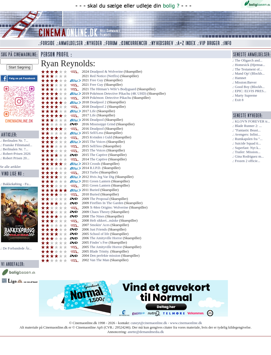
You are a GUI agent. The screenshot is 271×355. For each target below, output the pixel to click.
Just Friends (98, 229)
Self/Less (96, 133)
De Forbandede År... (17, 248)
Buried (95, 190)
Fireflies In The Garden (106, 203)
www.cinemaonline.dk (186, 323)
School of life (99, 234)
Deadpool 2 (98, 102)
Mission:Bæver (246, 82)
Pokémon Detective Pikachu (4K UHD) (118, 94)
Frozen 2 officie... (247, 161)
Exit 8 (239, 100)
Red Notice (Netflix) (104, 76)
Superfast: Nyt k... (248, 148)
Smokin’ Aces (100, 225)
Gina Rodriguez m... (249, 156)
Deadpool (97, 120)
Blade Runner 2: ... (248, 126)
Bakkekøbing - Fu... (17, 184)
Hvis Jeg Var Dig (102, 177)
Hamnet (240, 78)
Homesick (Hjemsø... (250, 65)
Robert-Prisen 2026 (17, 154)
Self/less (96, 146)
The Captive (98, 155)
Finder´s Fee (99, 242)
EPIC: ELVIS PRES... (250, 91)
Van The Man (99, 260)
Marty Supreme (246, 95)
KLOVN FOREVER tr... (252, 121)
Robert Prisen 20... (16, 158)
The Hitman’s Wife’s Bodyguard (113, 89)
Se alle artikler (10, 167)
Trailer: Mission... (247, 152)
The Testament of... (248, 69)
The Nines (97, 216)
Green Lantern (100, 181)
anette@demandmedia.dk (146, 332)
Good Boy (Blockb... (250, 87)
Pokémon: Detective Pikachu (110, 98)
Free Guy (96, 80)
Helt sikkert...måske (104, 220)
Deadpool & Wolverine (106, 72)
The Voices (98, 142)
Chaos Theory (100, 212)
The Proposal (99, 199)
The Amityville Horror (106, 238)
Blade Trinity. (99, 251)
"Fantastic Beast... (248, 130)
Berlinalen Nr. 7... (15, 141)
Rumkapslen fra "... (248, 139)
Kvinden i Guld (101, 137)
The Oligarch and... (248, 60)
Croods (95, 164)
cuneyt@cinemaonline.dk (149, 323)
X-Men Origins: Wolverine (109, 207)
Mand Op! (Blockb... (250, 73)
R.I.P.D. (95, 168)
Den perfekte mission (105, 256)
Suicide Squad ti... (248, 143)
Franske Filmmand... (17, 145)
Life (93, 111)
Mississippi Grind (102, 124)
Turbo (94, 172)
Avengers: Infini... (247, 134)
